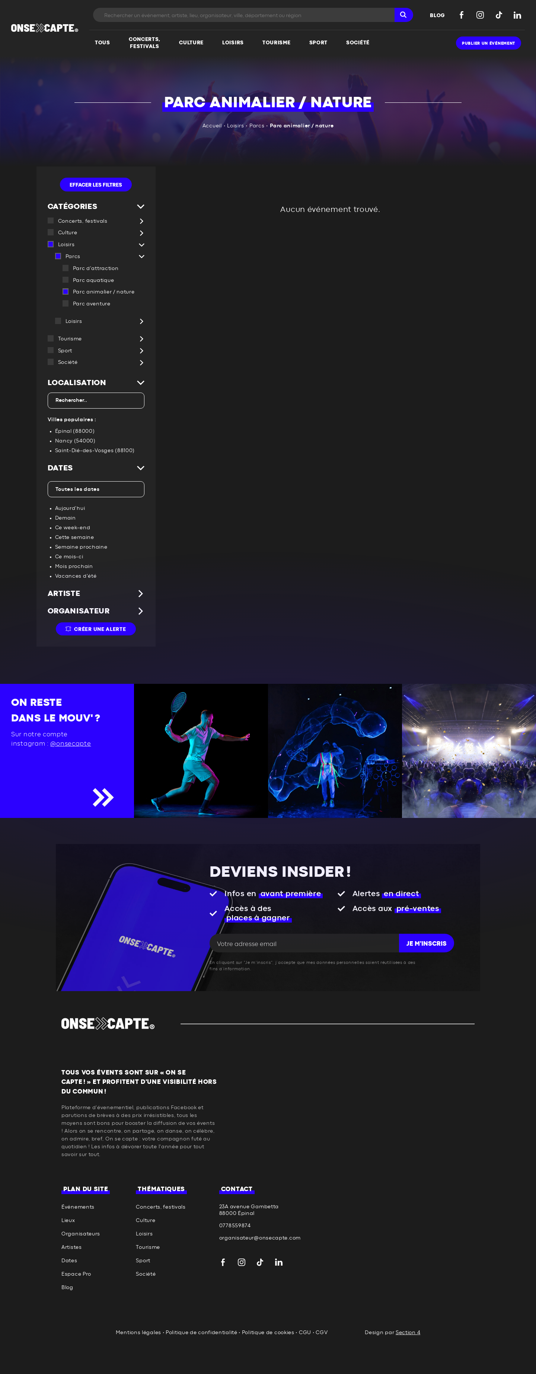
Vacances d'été (76, 576)
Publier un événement (488, 43)
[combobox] (96, 400)
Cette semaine (74, 537)
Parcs (257, 125)
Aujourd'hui (70, 508)
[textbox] (94, 400)
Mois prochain (74, 566)
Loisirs (235, 125)
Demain (65, 518)
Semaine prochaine (81, 547)
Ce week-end (72, 527)
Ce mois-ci (69, 556)
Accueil (212, 125)
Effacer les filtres (96, 185)
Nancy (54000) (75, 441)
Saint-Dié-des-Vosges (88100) (95, 450)
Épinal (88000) (75, 431)
